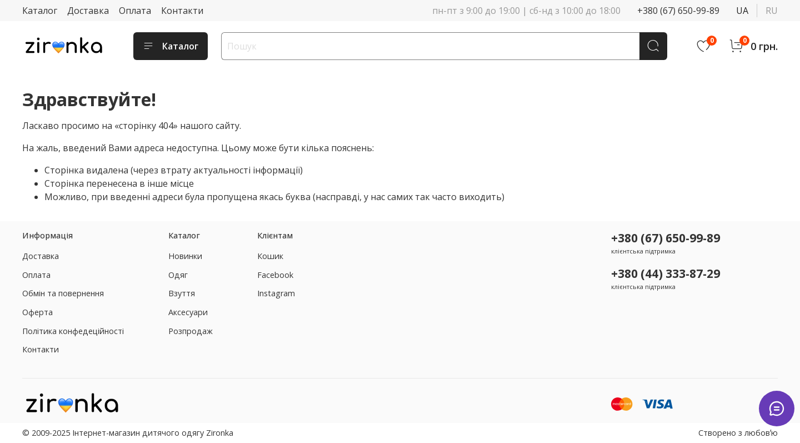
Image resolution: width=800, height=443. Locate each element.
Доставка (88, 10)
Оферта (37, 312)
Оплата (135, 10)
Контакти (182, 10)
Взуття (181, 293)
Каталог (39, 10)
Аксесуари (188, 312)
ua (742, 10)
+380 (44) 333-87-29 (665, 273)
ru (772, 10)
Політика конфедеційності (73, 331)
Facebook (275, 275)
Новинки (185, 256)
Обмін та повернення (63, 293)
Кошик (270, 256)
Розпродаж (190, 331)
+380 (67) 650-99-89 (678, 10)
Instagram (276, 293)
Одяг (178, 275)
